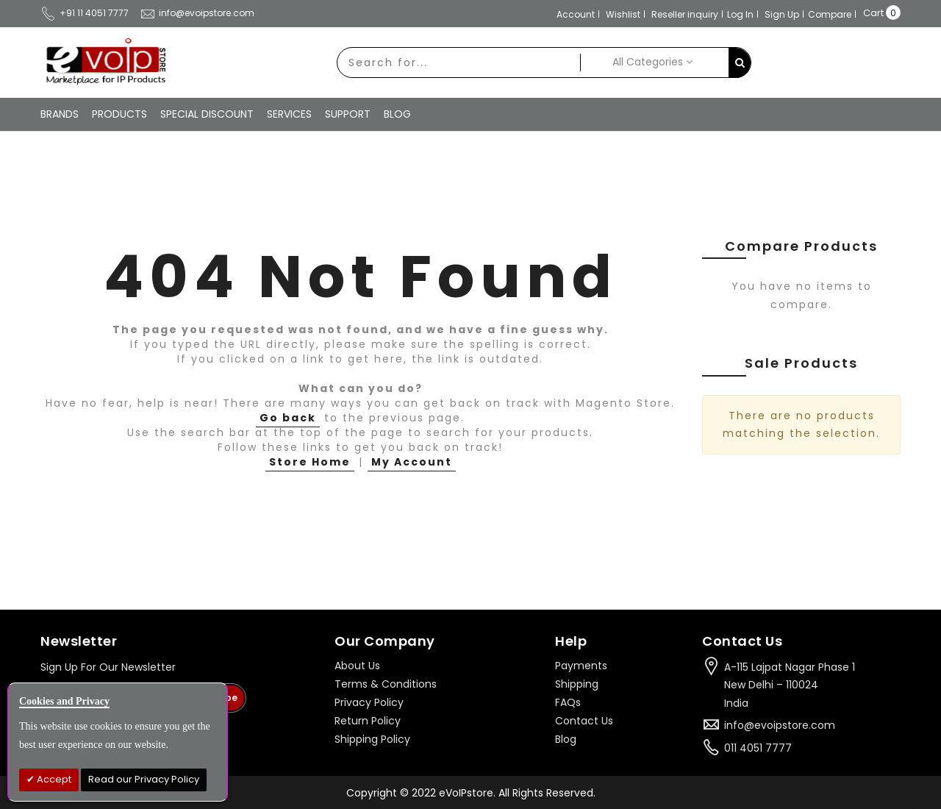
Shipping (576, 684)
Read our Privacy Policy (143, 779)
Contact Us (584, 720)
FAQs (568, 702)
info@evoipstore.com (197, 13)
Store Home (310, 462)
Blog (565, 739)
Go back (288, 417)
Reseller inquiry (684, 14)
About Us (357, 665)
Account (576, 14)
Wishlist (623, 14)
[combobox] (458, 62)
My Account (411, 462)
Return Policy (367, 720)
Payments (581, 665)
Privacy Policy (369, 702)
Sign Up (782, 14)
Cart (873, 13)
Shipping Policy (372, 739)
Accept (53, 779)
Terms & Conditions (385, 684)
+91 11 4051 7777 (84, 13)
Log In (740, 14)
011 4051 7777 (758, 748)
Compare (829, 14)
